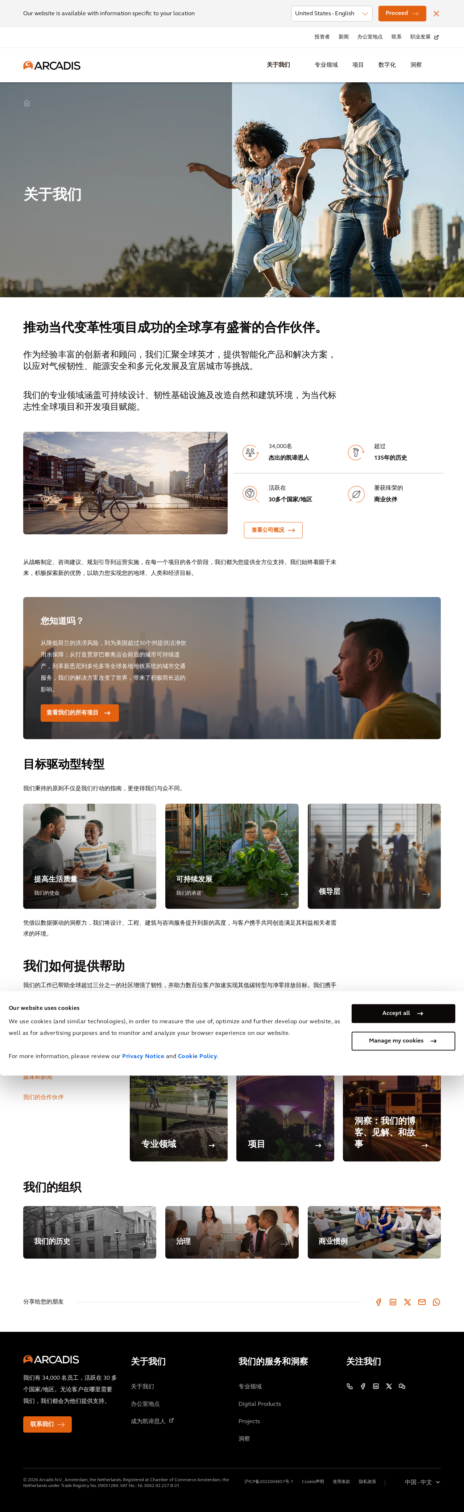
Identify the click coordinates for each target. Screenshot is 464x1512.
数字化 (387, 65)
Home (27, 103)
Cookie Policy (198, 1493)
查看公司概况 (268, 530)
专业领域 (326, 65)
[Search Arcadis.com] (436, 65)
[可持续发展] (231, 856)
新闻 (344, 37)
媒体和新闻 (37, 1077)
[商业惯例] (374, 1232)
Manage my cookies (396, 1477)
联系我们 (42, 1425)
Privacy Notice (143, 1493)
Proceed (397, 13)
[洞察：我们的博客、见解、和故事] (392, 1086)
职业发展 (420, 37)
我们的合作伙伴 (43, 1098)
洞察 (416, 65)
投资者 (322, 37)
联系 (397, 37)
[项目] (285, 1086)
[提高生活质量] (89, 856)
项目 (358, 65)
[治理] (231, 1232)
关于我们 (278, 65)
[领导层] (374, 856)
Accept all (396, 1450)
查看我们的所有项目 (72, 713)
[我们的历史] (89, 1232)
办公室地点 (370, 37)
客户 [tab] (29, 1016)
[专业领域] (179, 1086)
